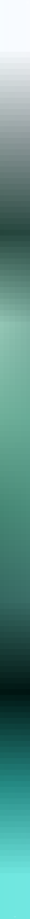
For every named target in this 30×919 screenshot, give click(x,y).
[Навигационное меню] (27, 2)
